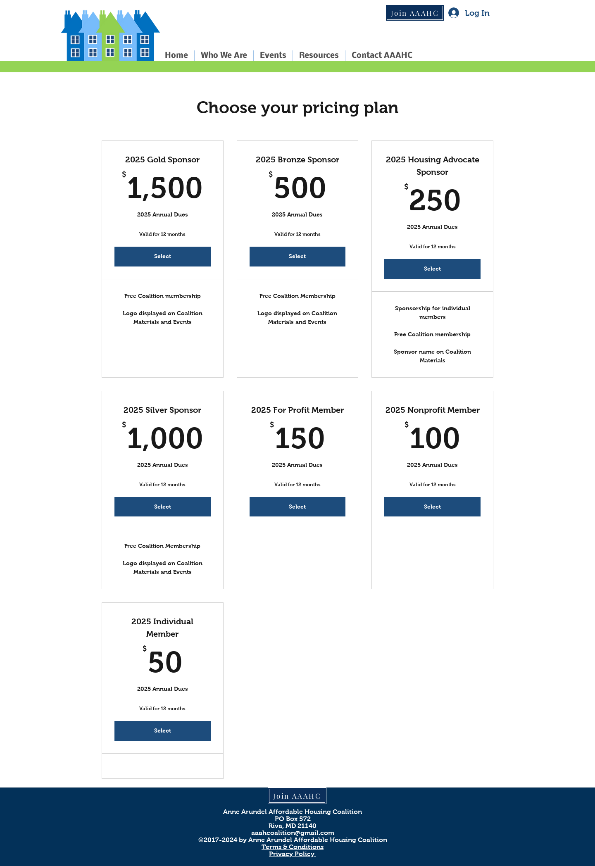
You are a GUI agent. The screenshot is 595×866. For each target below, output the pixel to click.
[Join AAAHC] (415, 13)
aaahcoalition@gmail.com (292, 832)
